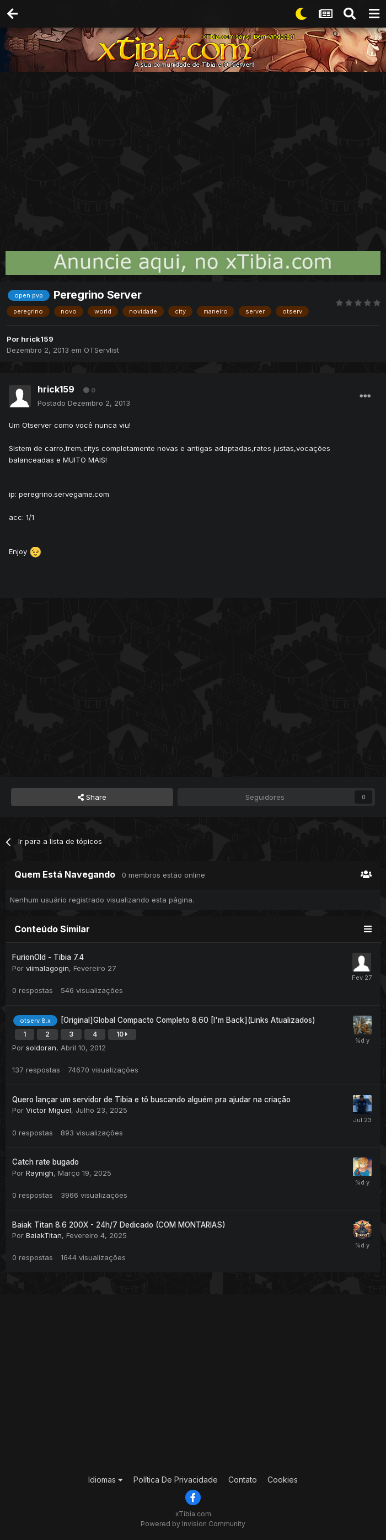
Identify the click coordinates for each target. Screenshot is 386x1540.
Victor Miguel (48, 1110)
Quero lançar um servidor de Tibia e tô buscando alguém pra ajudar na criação (151, 1099)
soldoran (41, 1047)
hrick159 (37, 338)
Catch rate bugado (45, 1161)
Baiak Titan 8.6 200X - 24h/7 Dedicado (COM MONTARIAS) (119, 1224)
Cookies (282, 1479)
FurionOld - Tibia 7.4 (48, 957)
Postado (83, 403)
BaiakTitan (44, 1235)
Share (92, 797)
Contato (242, 1479)
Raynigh (39, 1173)
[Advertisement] (193, 154)
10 (122, 1034)
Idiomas (105, 1479)
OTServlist (101, 350)
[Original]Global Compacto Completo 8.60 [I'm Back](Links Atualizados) (188, 1020)
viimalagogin (47, 968)
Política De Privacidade (175, 1479)
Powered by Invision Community (193, 1524)
